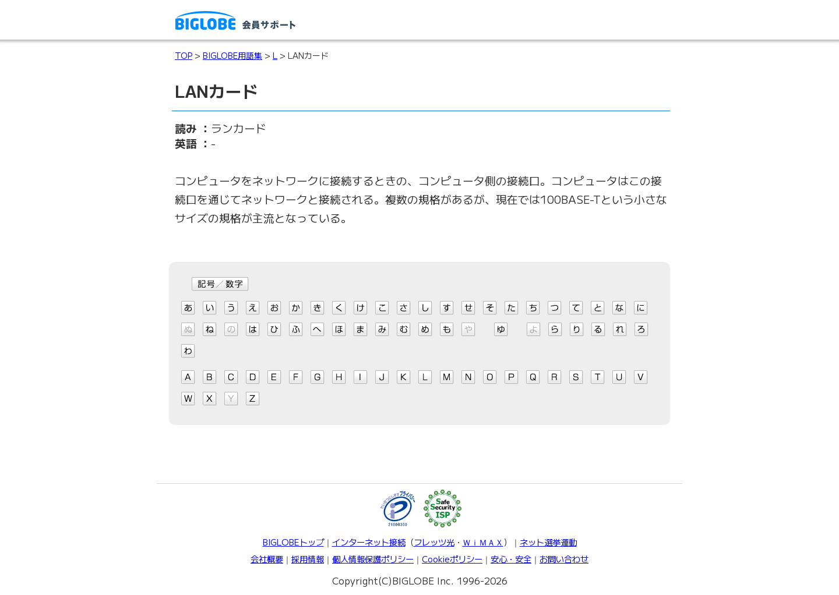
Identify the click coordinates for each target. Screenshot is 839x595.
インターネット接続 (369, 542)
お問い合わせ (564, 558)
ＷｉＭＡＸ (483, 542)
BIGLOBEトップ (293, 542)
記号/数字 (220, 284)
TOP (183, 55)
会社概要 (267, 558)
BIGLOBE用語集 (232, 55)
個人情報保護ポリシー (373, 558)
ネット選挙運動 (548, 542)
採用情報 (307, 558)
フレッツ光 (434, 542)
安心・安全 (511, 558)
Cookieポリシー (452, 558)
